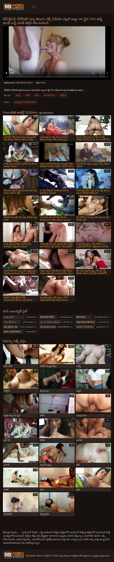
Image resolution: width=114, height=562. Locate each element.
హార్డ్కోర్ (63, 95)
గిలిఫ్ (28, 95)
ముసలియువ (49, 95)
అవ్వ (18, 95)
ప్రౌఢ (37, 95)
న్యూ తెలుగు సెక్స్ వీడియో (25, 102)
